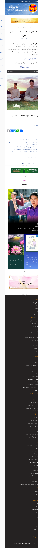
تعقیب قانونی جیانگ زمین (29, 437)
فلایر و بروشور (32, 512)
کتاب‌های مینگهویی (31, 509)
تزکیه (33, 442)
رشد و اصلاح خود (31, 470)
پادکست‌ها (14, 28)
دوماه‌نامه (33, 517)
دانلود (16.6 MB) (19, 67)
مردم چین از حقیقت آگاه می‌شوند (28, 434)
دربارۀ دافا (32, 299)
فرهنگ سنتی (32, 491)
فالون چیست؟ (32, 311)
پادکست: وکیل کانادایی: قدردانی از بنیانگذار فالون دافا (26, 163)
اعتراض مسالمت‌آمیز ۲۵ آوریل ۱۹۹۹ (27, 405)
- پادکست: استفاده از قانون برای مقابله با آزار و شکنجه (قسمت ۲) (22, 147)
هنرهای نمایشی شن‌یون (30, 334)
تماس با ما (33, 526)
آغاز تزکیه (33, 448)
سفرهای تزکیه (32, 467)
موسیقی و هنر (32, 494)
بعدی (36, 160)
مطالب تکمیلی (20, 28)
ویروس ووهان (32, 390)
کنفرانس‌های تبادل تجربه (29, 473)
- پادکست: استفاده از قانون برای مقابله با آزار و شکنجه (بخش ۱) (23, 149)
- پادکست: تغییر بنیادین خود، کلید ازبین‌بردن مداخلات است (24, 139)
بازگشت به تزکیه (31, 454)
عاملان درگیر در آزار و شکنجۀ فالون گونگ (26, 387)
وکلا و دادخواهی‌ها (31, 417)
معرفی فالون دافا (31, 303)
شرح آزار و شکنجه (31, 382)
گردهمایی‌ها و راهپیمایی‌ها (29, 321)
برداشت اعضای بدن (31, 371)
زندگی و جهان (32, 497)
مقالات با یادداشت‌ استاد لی (29, 476)
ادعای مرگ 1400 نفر (30, 402)
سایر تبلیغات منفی (31, 410)
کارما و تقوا (32, 414)
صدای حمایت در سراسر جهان (29, 423)
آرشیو (34, 531)
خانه (25, 28)
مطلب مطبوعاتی (31, 348)
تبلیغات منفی (31, 399)
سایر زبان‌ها (31, 537)
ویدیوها (33, 503)
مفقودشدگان (32, 373)
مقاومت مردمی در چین (30, 420)
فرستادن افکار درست (31, 451)
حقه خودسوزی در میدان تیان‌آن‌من (28, 408)
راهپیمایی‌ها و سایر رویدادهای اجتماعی (27, 337)
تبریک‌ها (33, 343)
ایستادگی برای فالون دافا (30, 462)
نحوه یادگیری (32, 308)
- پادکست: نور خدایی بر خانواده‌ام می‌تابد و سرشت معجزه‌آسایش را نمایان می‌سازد (19, 142)
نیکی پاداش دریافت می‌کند (29, 426)
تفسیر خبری (32, 351)
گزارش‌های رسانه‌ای (31, 345)
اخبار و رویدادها (30, 317)
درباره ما (32, 523)
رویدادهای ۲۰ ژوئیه (31, 329)
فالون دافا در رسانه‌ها (31, 340)
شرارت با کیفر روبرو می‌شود (29, 428)
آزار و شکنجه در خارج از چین (29, 384)
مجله (34, 514)
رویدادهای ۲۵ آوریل (31, 326)
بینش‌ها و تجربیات (31, 481)
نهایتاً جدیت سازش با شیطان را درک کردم (28, 157)
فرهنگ (33, 488)
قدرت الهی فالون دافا (30, 456)
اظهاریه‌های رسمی (31, 431)
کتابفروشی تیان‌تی (30, 1)
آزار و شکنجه (31, 356)
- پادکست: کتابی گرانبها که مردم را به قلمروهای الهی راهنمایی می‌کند (21, 151)
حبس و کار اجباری (31, 376)
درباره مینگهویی (31, 529)
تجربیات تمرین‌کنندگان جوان (29, 459)
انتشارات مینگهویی (19, 1)
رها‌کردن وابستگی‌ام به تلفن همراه (24, 59)
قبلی (36, 155)
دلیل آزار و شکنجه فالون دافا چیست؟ (27, 365)
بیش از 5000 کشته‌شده (30, 368)
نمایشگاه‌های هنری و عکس (29, 332)
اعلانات (33, 479)
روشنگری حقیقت (31, 465)
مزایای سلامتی (32, 305)
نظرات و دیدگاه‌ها (30, 394)
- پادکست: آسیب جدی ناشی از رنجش (28, 144)
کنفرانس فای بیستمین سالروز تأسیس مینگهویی (25, 484)
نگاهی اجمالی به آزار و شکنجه (28, 362)
